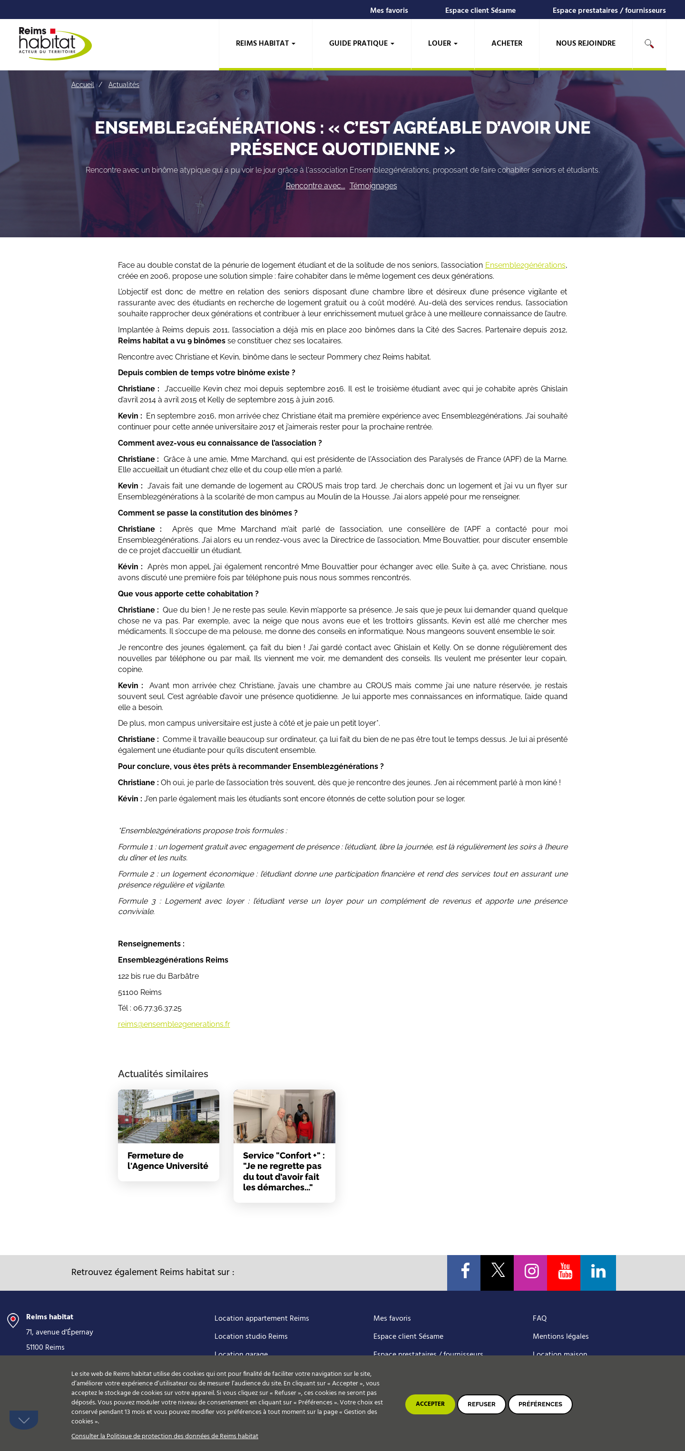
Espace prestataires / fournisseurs (609, 11)
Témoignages (373, 185)
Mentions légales (561, 1337)
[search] (649, 44)
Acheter (506, 44)
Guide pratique (361, 44)
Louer (443, 44)
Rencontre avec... (315, 185)
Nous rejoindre (586, 44)
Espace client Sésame (480, 11)
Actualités (123, 84)
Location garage (241, 1355)
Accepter (430, 1404)
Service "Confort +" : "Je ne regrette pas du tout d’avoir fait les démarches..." (284, 1171)
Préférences (540, 1404)
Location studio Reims (251, 1337)
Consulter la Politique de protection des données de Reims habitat (164, 1436)
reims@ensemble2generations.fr (174, 1024)
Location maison (560, 1355)
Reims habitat (265, 44)
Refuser (482, 1404)
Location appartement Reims (262, 1319)
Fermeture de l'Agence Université (167, 1160)
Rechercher (649, 43)
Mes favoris (389, 11)
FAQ (540, 1319)
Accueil (82, 84)
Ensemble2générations (525, 265)
